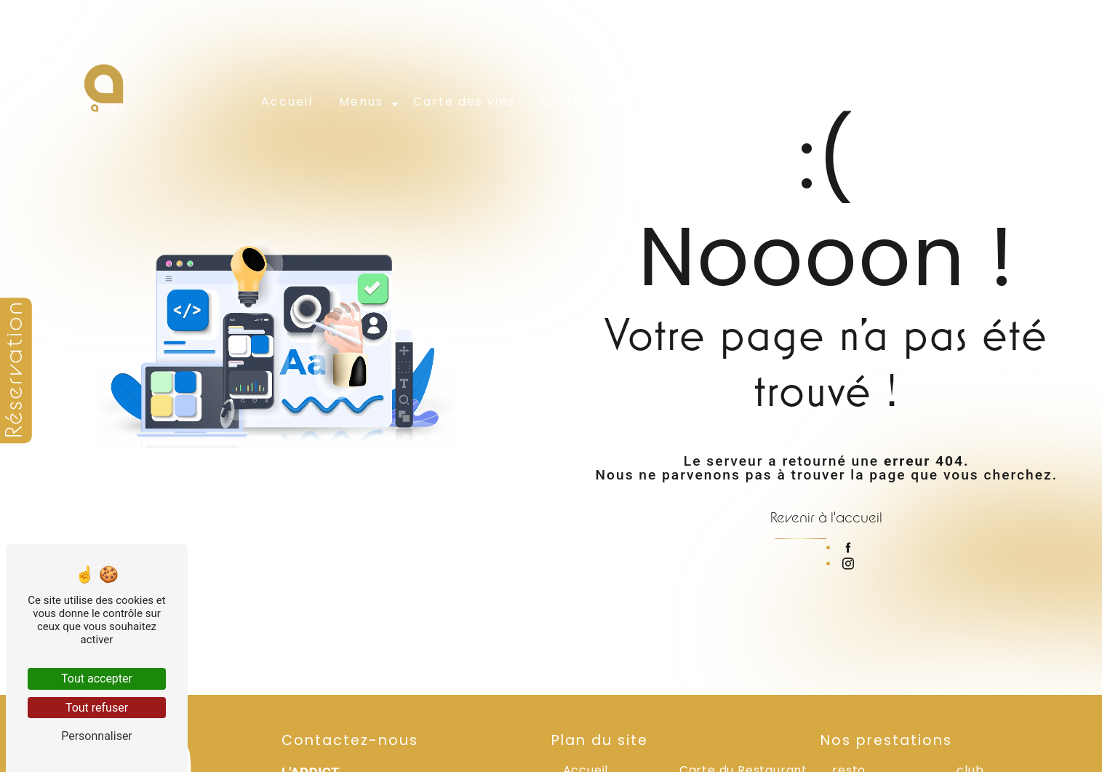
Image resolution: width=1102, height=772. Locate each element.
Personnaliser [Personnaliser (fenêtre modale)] (96, 736)
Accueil (288, 100)
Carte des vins (465, 100)
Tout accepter (96, 678)
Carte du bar (588, 100)
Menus (362, 100)
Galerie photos (825, 100)
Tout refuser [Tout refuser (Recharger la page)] (96, 708)
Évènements (703, 100)
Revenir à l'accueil (826, 517)
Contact (933, 100)
